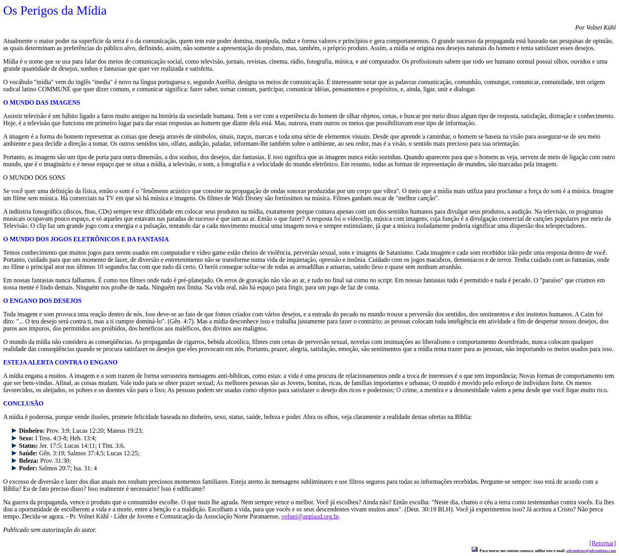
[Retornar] (602, 543)
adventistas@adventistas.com (591, 550)
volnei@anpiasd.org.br (310, 516)
